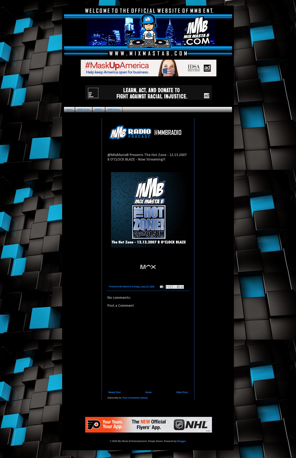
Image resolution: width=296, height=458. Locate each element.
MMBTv (99, 109)
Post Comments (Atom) (135, 398)
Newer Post (114, 392)
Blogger (181, 441)
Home (69, 109)
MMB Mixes (114, 109)
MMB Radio (83, 109)
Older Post (182, 392)
